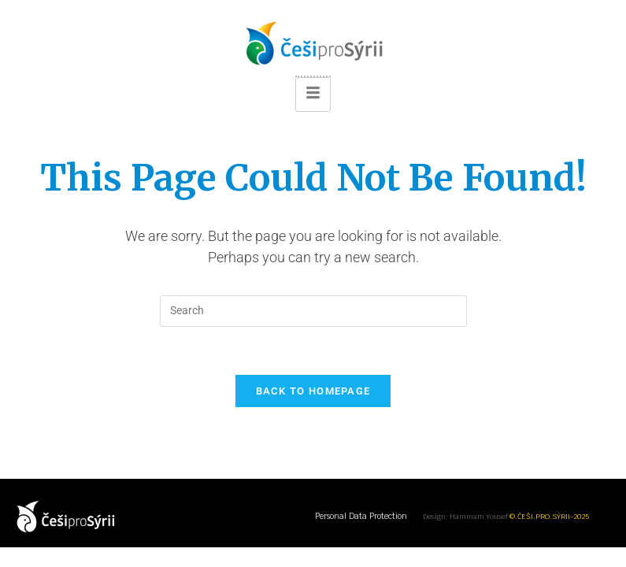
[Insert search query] (313, 311)
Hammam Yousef (479, 516)
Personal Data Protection (361, 516)
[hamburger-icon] (313, 94)
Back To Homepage (313, 391)
